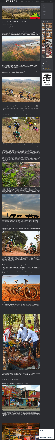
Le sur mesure (44, 317)
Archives (44, 17)
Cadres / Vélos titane (46, 8)
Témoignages (42, 1)
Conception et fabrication (46, 315)
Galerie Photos (46, 21)
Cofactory (37, 1)
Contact (51, 1)
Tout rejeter (49, 437)
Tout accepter (43, 437)
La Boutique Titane (47, 65)
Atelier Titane (46, 63)
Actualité (21, 1)
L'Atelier (44, 10)
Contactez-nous (31, 315)
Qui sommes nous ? (45, 314)
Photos (47, 1)
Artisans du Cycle (46, 68)
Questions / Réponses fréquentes (34, 314)
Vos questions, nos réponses (46, 318)
